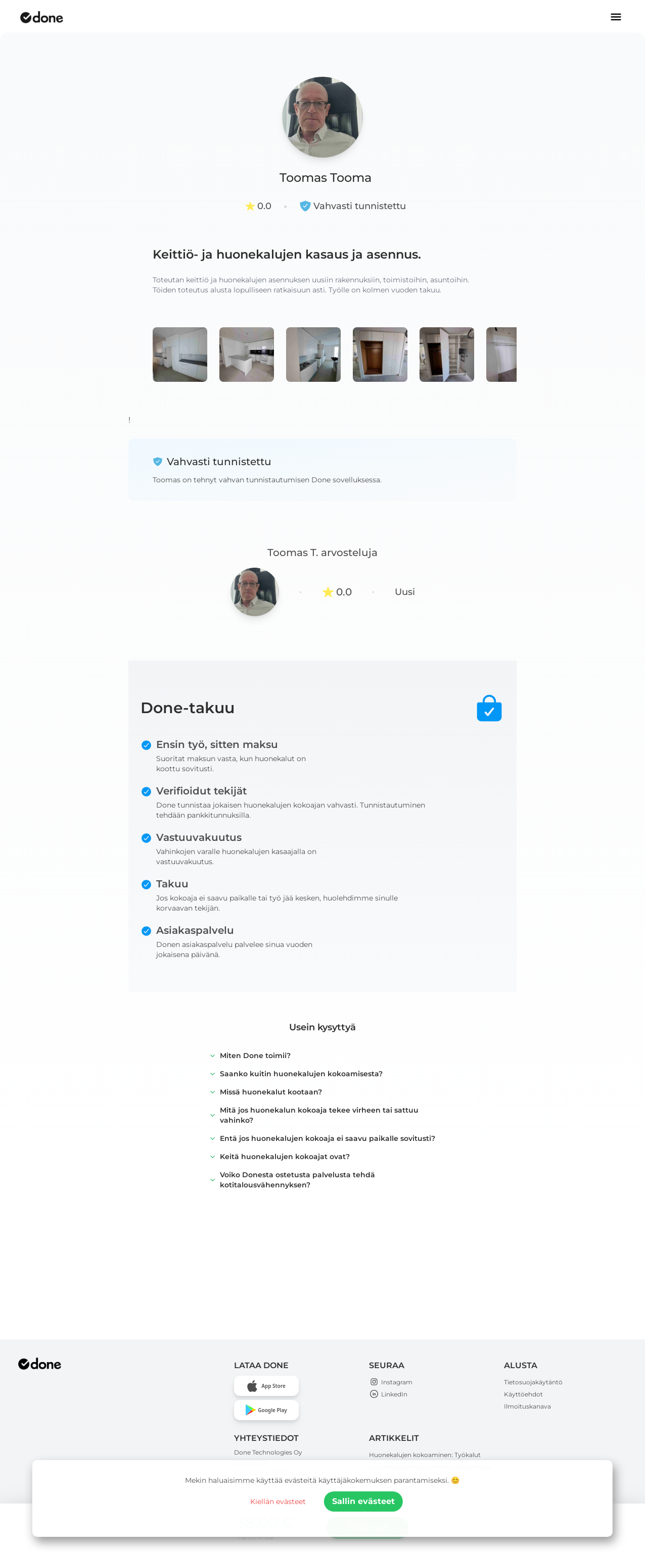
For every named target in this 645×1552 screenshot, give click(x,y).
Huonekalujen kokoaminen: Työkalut (425, 1455)
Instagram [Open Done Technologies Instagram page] (390, 1382)
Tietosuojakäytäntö (533, 1382)
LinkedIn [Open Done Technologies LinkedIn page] (388, 1394)
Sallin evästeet (363, 1501)
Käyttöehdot (523, 1394)
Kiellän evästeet (278, 1501)
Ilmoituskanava (527, 1406)
